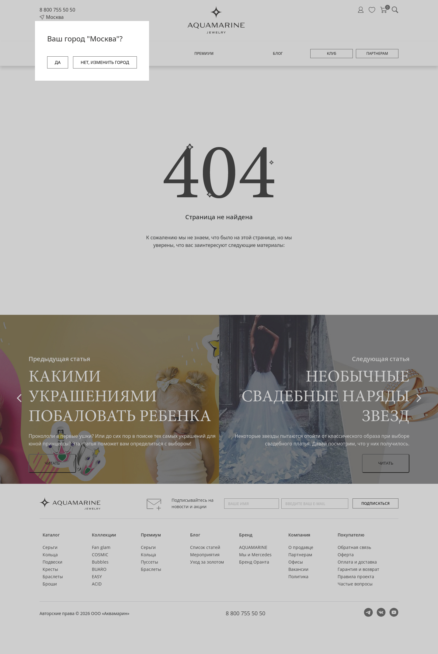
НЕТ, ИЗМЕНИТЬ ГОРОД (105, 62)
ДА (58, 62)
